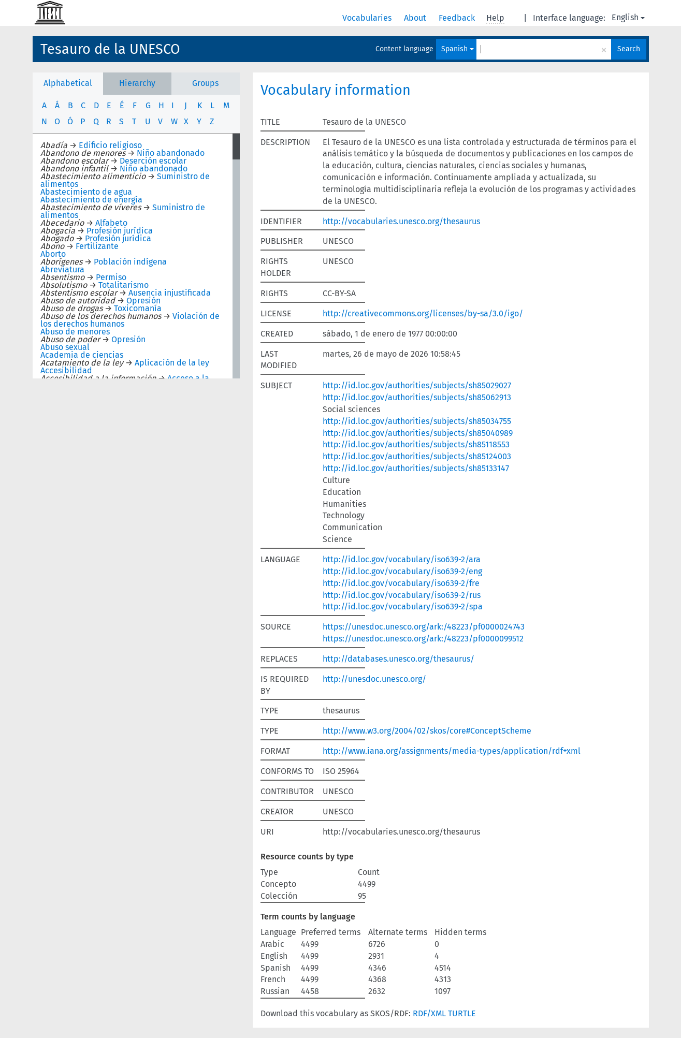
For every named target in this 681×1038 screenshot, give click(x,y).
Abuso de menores (75, 332)
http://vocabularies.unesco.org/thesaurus (401, 221)
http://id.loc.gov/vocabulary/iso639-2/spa (403, 606)
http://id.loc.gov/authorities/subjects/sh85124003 (417, 456)
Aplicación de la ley (172, 363)
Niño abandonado (171, 153)
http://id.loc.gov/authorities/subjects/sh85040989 (418, 433)
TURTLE (462, 1013)
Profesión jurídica (119, 231)
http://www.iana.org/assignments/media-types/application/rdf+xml (452, 751)
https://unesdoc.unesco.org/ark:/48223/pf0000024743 (424, 627)
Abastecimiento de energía (91, 199)
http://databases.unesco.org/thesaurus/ (398, 659)
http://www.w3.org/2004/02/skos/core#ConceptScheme (427, 731)
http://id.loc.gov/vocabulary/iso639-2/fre (401, 583)
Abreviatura (62, 269)
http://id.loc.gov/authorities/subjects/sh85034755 (417, 421)
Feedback (458, 18)
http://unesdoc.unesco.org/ (374, 679)
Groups (205, 83)
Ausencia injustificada (169, 293)
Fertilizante (97, 246)
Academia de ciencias (81, 355)
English (628, 17)
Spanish (457, 49)
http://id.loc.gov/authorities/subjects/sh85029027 (417, 385)
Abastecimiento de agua (86, 192)
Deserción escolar (153, 161)
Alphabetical (68, 83)
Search (628, 49)
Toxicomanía (138, 308)
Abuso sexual (65, 347)
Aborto (53, 254)
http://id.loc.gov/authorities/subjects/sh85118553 (416, 444)
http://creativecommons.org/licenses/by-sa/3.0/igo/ (423, 313)
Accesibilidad (66, 370)
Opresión (143, 300)
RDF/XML (429, 1013)
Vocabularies (368, 18)
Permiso (111, 277)
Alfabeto (111, 223)
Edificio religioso (110, 145)
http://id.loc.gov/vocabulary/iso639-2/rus (402, 595)
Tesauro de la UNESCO (110, 49)
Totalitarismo (123, 285)
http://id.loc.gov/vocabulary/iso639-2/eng (402, 571)
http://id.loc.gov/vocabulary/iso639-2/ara (402, 559)
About (416, 18)
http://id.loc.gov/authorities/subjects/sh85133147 (416, 468)
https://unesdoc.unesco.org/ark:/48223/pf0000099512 (423, 639)
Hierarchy (137, 83)
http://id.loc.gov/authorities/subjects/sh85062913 (417, 397)
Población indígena (130, 262)
